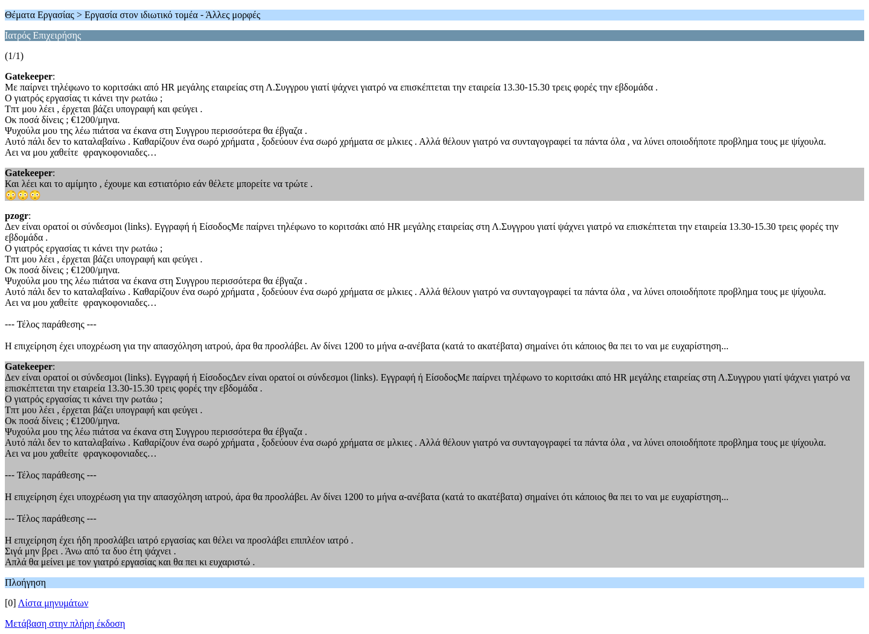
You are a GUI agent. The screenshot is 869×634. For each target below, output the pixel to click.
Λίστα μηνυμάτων (53, 603)
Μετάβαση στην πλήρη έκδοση (65, 623)
